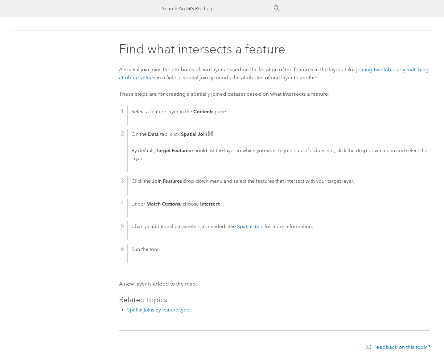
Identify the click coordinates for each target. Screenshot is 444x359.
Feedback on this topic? (401, 347)
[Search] (277, 8)
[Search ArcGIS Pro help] (215, 8)
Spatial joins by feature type (158, 310)
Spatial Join (250, 226)
